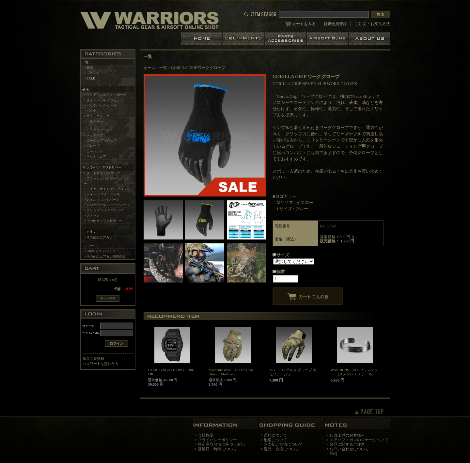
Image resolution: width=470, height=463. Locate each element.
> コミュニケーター (98, 116)
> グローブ (92, 146)
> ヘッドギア (93, 135)
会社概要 (205, 435)
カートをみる (304, 24)
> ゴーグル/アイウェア (100, 140)
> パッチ (90, 110)
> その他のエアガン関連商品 (105, 256)
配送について (275, 440)
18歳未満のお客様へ (347, 435)
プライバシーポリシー (217, 440)
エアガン (328, 38)
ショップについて (369, 38)
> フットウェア (95, 156)
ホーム (202, 38)
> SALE (89, 78)
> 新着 (88, 67)
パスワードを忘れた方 (100, 364)
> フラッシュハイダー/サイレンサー (108, 181)
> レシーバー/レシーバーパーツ (107, 205)
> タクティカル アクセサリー (105, 100)
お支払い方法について (283, 444)
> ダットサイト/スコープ (102, 173)
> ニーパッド (93, 151)
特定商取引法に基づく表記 (221, 444)
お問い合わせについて (349, 449)
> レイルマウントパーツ (101, 199)
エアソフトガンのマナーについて (359, 440)
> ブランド (92, 73)
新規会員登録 (335, 24)
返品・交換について (281, 449)
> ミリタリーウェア (98, 130)
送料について (275, 435)
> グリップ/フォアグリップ (103, 210)
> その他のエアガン (98, 237)
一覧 (163, 68)
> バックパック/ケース (100, 105)
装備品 (244, 38)
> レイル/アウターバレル (102, 194)
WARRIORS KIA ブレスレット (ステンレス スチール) (354, 372)
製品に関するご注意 (347, 444)
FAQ (333, 453)
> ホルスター (93, 121)
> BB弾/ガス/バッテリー (101, 251)
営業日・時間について (217, 449)
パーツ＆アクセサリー (286, 38)
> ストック (92, 215)
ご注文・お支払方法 (372, 24)
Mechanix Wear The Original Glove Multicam (231, 372)
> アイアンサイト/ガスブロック (107, 189)
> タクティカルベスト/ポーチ (105, 94)
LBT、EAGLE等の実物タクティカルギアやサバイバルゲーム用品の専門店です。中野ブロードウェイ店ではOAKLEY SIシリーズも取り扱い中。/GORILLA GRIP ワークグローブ (149, 20)
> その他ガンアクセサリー (103, 221)
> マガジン (92, 246)
